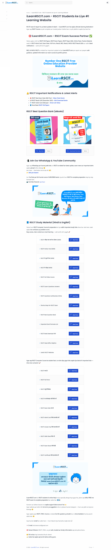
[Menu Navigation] (3, 2)
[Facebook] (6, 546)
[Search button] (27, 2)
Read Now (80, 240)
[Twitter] (11, 546)
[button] (108, 2)
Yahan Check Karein (65, 98)
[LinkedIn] (16, 546)
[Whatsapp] (3, 546)
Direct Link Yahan (61, 103)
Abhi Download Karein (67, 100)
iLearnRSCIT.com (41, 547)
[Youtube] (13, 546)
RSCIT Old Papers (50, 105)
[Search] (48, 2)
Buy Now (46, 151)
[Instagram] (8, 546)
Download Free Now (80, 151)
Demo (55, 151)
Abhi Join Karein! (40, 173)
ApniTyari (48, 182)
